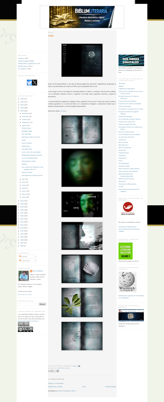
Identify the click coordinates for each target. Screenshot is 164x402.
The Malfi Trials (27, 149)
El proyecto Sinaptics (125, 116)
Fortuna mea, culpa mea (127, 122)
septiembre (26, 122)
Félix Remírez (38, 271)
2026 (22, 99)
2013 (22, 225)
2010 (22, 234)
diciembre (25, 113)
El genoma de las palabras (127, 101)
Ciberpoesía (26, 146)
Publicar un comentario (55, 383)
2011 (22, 231)
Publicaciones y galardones (27, 63)
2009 (22, 237)
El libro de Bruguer (125, 106)
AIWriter (24, 164)
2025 (22, 102)
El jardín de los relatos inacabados (130, 103)
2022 (22, 111)
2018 (22, 210)
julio (23, 179)
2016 (22, 216)
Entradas (23, 256)
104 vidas (122, 83)
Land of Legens (27, 143)
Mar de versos (123, 142)
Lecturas (21, 58)
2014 (22, 222)
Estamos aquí (26, 128)
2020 (22, 204)
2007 (22, 243)
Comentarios (24, 260)
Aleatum (121, 86)
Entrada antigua (110, 386)
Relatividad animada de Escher (32, 155)
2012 (22, 228)
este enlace (63, 111)
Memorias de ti (123, 145)
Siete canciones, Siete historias (129, 168)
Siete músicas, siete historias (128, 171)
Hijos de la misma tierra (126, 132)
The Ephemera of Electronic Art (32, 175)
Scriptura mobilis (124, 166)
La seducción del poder (126, 137)
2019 (22, 207)
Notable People (27, 131)
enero (24, 197)
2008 (22, 240)
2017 (22, 213)
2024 (22, 105)
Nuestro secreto (27, 172)
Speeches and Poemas (126, 179)
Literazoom (122, 140)
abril (23, 188)
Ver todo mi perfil (25, 294)
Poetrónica (122, 155)
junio (24, 182)
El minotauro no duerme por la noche (131, 109)
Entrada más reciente (55, 386)
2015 (22, 219)
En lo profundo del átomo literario (130, 119)
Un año (121, 186)
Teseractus (122, 181)
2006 (22, 246)
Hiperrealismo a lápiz (29, 161)
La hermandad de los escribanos (129, 134)
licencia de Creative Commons (28, 321)
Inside (24, 140)
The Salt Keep (26, 134)
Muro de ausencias (125, 147)
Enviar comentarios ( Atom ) (67, 391)
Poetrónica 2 (123, 158)
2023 (22, 108)
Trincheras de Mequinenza (127, 184)
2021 (22, 201)
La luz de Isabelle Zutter (30, 158)
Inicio (84, 386)
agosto (24, 125)
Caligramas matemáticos (127, 88)
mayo (24, 185)
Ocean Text (122, 150)
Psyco (121, 161)
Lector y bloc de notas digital (31, 152)
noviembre (25, 116)
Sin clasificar (22, 69)
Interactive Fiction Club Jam (31, 137)
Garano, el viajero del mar (127, 124)
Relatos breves (23, 66)
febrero (24, 194)
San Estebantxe (124, 163)
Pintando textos (124, 153)
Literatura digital (23, 61)
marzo (24, 191)
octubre (24, 119)
